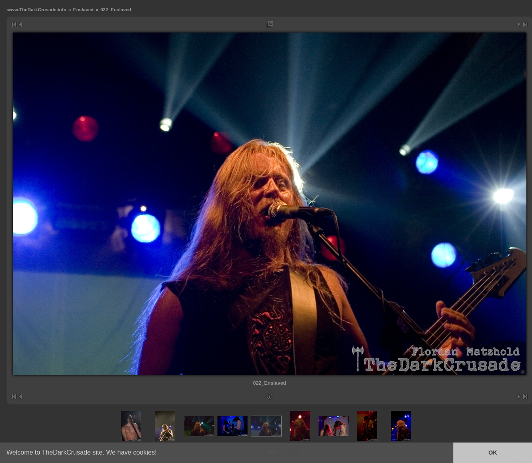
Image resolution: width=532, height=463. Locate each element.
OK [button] (492, 452)
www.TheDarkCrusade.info (36, 9)
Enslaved (83, 9)
